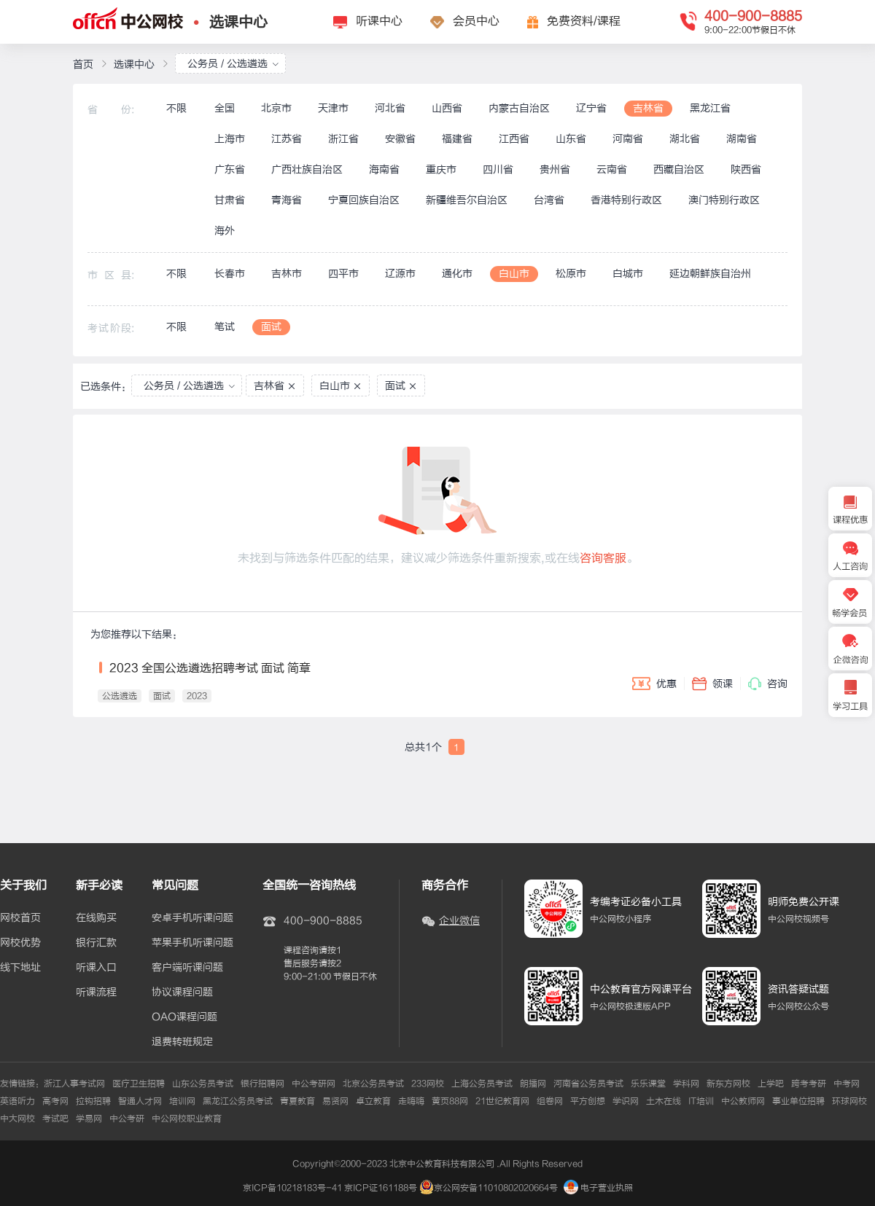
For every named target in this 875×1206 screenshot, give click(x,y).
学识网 (625, 1101)
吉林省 (648, 108)
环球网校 (849, 1101)
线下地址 (20, 968)
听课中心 (379, 21)
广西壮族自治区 (307, 169)
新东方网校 (728, 1083)
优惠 (654, 683)
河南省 (627, 139)
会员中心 (476, 21)
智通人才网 (140, 1101)
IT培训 (701, 1101)
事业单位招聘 (798, 1101)
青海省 (286, 200)
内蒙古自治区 (519, 108)
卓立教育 (373, 1101)
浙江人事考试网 (74, 1083)
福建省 (457, 139)
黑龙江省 (710, 108)
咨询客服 (603, 558)
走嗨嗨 (411, 1101)
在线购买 (96, 918)
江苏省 (286, 139)
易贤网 (335, 1101)
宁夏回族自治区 (364, 200)
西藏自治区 (678, 169)
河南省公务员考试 (588, 1083)
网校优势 (20, 943)
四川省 (498, 169)
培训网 (182, 1101)
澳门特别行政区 (724, 200)
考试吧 (55, 1118)
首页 (83, 64)
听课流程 (96, 992)
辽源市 (400, 273)
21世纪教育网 (502, 1101)
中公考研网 (313, 1083)
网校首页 (20, 918)
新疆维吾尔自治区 (467, 200)
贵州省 (555, 169)
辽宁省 (591, 108)
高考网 (55, 1101)
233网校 (427, 1083)
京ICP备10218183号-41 (292, 1188)
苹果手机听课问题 (192, 943)
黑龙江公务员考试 (238, 1101)
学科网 (686, 1083)
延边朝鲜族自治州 (710, 273)
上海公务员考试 (482, 1083)
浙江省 (343, 139)
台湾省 (549, 200)
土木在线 (663, 1101)
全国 (224, 108)
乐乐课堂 (648, 1083)
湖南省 (741, 139)
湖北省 (684, 139)
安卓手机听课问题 (192, 918)
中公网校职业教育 (187, 1118)
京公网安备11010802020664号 (496, 1188)
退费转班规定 (182, 1042)
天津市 (333, 108)
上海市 (229, 139)
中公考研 (126, 1118)
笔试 (224, 327)
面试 (271, 327)
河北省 (390, 108)
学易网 (89, 1118)
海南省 (384, 169)
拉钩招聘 (93, 1101)
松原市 (571, 273)
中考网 (846, 1083)
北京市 (276, 108)
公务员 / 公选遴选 (233, 64)
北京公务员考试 (373, 1083)
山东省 (571, 139)
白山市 (514, 273)
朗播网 (533, 1083)
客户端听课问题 (187, 968)
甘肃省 (229, 200)
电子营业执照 (598, 1188)
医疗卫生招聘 (138, 1083)
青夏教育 (297, 1101)
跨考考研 (808, 1083)
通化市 (457, 273)
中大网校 (17, 1118)
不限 (176, 108)
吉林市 (286, 273)
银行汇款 (96, 943)
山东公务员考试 (202, 1083)
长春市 (229, 273)
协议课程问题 (182, 992)
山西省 (447, 108)
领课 (712, 683)
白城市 (627, 273)
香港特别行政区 (626, 200)
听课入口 (96, 968)
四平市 (343, 273)
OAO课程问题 (184, 1017)
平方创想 (587, 1101)
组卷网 (550, 1101)
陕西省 (746, 169)
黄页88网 (450, 1101)
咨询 (768, 683)
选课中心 (238, 22)
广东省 (229, 169)
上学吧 (771, 1083)
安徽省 (400, 139)
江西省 (514, 139)
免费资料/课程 (584, 21)
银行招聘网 (262, 1083)
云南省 (611, 169)
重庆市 (441, 169)
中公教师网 (743, 1101)
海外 (224, 230)
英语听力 (17, 1101)
